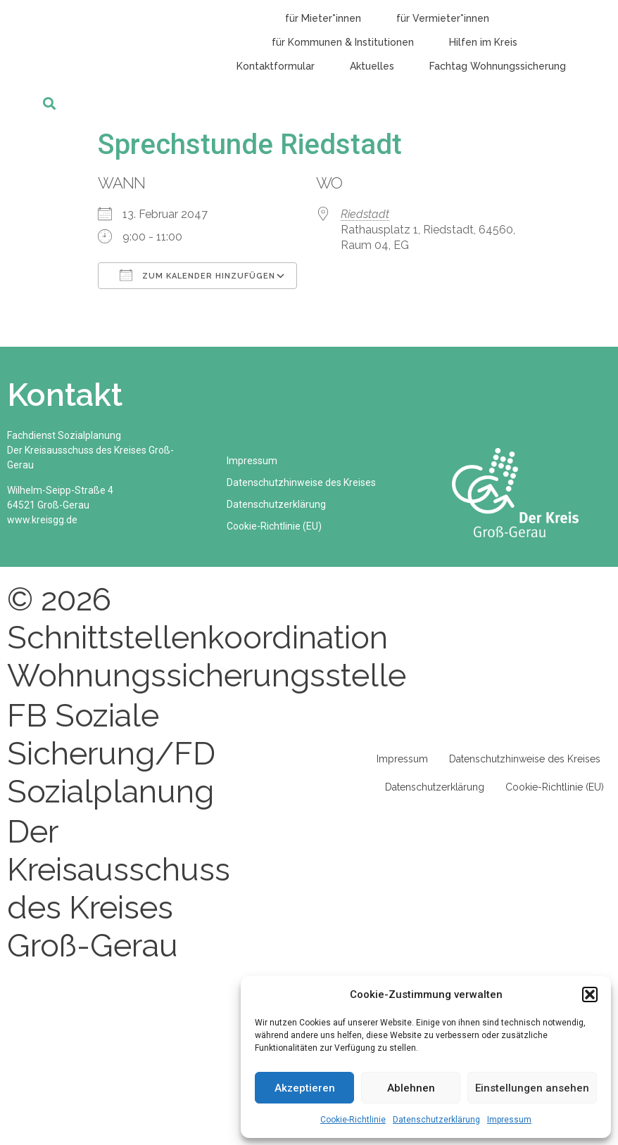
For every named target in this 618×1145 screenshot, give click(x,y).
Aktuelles (372, 66)
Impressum (509, 1120)
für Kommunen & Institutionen (343, 42)
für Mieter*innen (323, 18)
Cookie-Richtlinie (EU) (274, 526)
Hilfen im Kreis (483, 42)
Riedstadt (365, 214)
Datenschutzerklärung (436, 1120)
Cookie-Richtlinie (353, 1120)
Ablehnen (411, 1088)
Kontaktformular (276, 66)
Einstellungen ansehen (532, 1088)
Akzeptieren (305, 1088)
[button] (590, 994)
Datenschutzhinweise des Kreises (302, 482)
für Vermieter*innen (442, 18)
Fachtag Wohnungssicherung (497, 66)
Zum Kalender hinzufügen (197, 275)
